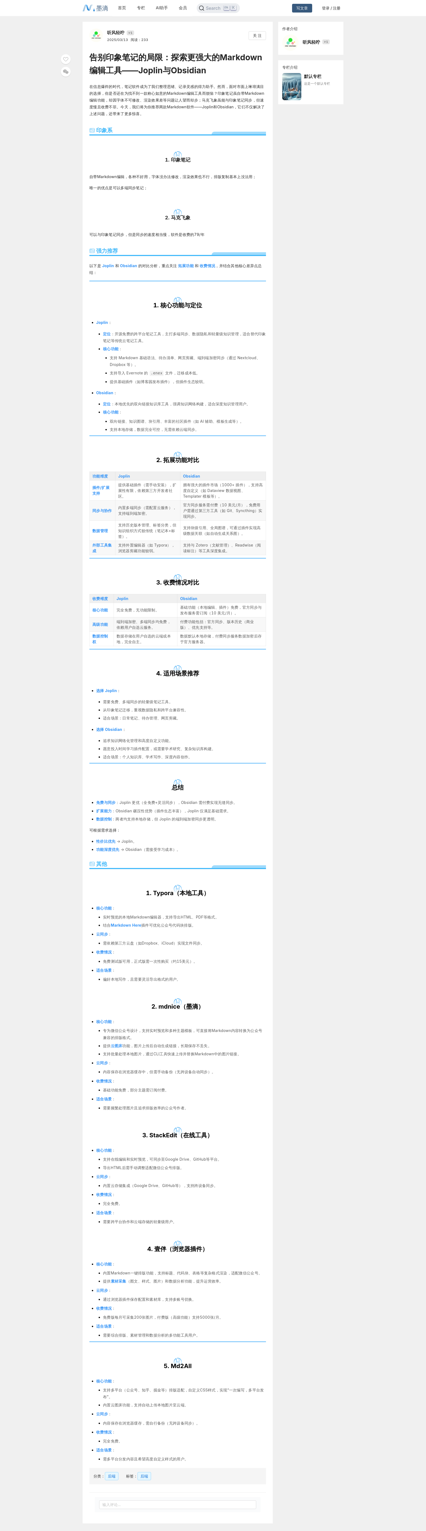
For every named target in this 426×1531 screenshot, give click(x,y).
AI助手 (162, 7)
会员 (183, 7)
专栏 (141, 7)
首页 (122, 7)
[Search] (218, 8)
